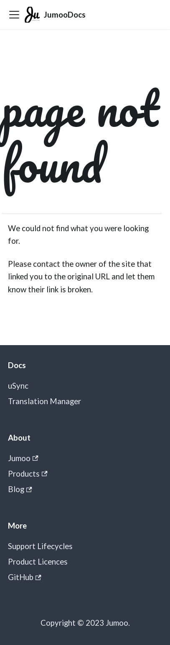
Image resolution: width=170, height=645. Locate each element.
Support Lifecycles (40, 546)
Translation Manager (44, 401)
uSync (18, 385)
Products (28, 473)
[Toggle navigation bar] (14, 14)
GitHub (24, 577)
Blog (20, 489)
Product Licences (38, 561)
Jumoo (23, 458)
